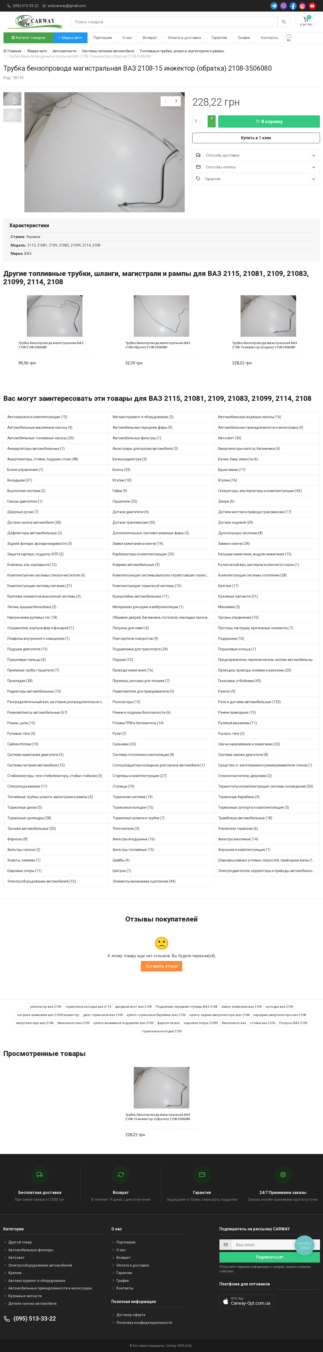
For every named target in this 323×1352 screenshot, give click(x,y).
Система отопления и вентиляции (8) (143, 755)
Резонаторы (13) (126, 702)
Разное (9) (227, 692)
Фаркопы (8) (17, 839)
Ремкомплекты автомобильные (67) (37, 713)
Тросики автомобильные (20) (31, 829)
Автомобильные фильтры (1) (137, 438)
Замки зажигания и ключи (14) (138, 544)
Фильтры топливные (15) (133, 850)
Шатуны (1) (122, 871)
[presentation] (166, 101)
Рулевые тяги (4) (21, 734)
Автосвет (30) (229, 438)
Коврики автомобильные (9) (136, 565)
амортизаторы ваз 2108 (34, 1023)
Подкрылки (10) (231, 639)
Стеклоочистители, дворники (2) (245, 776)
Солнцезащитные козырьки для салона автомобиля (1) (159, 765)
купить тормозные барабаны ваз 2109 (156, 1015)
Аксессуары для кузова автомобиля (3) (145, 449)
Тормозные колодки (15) (133, 808)
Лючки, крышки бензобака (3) (31, 607)
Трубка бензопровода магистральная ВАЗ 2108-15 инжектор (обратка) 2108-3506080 (157, 1117)
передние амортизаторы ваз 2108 (279, 1015)
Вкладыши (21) (19, 480)
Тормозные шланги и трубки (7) (139, 818)
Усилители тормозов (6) (238, 829)
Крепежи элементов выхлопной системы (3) (44, 597)
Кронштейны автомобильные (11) (141, 597)
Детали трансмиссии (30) (134, 523)
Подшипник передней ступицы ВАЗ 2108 (186, 1006)
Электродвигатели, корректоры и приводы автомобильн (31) (269, 871)
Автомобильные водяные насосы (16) (249, 417)
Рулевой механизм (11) (237, 723)
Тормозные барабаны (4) (239, 797)
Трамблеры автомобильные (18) (245, 818)
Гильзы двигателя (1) (24, 502)
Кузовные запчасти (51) (238, 597)
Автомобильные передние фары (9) (142, 428)
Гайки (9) (120, 491)
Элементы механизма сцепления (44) (144, 882)
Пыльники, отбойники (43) (239, 681)
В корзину (269, 121)
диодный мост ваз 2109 (133, 1006)
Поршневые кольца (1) (237, 649)
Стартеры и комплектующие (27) (140, 776)
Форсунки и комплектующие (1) (244, 850)
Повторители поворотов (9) (135, 639)
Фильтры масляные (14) (238, 839)
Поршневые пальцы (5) (26, 660)
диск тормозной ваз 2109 (103, 1015)
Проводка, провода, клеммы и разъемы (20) (254, 670)
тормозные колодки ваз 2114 (88, 1006)
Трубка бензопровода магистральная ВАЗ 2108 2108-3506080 (51, 345)
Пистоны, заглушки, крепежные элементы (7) (255, 628)
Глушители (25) (125, 502)
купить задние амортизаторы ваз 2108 (219, 1015)
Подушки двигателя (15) (27, 649)
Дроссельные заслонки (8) (240, 533)
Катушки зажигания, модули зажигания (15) (255, 554)
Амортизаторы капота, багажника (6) (249, 449)
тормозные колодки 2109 (161, 1031)
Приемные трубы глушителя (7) (33, 670)
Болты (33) (121, 470)
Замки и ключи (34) (234, 544)
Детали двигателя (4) (131, 512)
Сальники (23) (124, 744)
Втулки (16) (227, 480)
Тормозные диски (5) (24, 808)
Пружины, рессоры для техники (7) (141, 681)
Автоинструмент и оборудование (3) (143, 417)
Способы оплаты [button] (256, 167)
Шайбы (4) (121, 860)
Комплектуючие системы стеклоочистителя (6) (46, 575)
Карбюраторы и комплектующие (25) (143, 554)
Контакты (269, 37)
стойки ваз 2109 (262, 1023)
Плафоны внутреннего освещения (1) (38, 639)
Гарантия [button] (256, 178)
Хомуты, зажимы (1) (23, 860)
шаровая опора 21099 (201, 1023)
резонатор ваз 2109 (45, 1006)
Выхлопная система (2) (26, 491)
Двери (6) (226, 502)
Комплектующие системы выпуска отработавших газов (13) (162, 575)
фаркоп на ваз (168, 1023)
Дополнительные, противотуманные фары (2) (151, 533)
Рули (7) (119, 734)
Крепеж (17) (228, 586)
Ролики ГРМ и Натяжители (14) (138, 723)
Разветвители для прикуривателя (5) (143, 692)
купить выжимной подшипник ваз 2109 (123, 1023)
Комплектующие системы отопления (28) (252, 575)
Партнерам (102, 37)
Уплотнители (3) (126, 829)
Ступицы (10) (123, 787)
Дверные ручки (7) (22, 512)
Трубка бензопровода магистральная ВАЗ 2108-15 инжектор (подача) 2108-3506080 (264, 345)
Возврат (150, 37)
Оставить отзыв (161, 966)
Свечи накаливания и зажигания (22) (249, 744)
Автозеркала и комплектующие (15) (37, 417)
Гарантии (219, 37)
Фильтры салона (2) (23, 850)
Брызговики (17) (231, 470)
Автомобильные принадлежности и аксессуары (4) (260, 428)
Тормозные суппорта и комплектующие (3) (253, 808)
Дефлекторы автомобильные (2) (34, 533)
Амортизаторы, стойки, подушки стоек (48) (42, 459)
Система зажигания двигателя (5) (35, 755)
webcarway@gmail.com (67, 6)
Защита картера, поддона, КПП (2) (35, 554)
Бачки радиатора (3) (130, 459)
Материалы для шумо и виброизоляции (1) (148, 607)
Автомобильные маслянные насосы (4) (39, 428)
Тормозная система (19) (133, 797)
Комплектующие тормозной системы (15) (147, 586)
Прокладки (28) (20, 681)
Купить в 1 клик (256, 137)
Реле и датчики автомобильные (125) (249, 702)
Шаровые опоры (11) (24, 871)
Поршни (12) (123, 660)
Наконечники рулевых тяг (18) (32, 618)
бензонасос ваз (234, 1023)
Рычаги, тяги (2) (231, 734)
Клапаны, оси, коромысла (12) (32, 565)
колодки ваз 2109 (279, 1006)
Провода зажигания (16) (133, 670)
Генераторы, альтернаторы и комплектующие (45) (260, 491)
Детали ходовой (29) (235, 523)
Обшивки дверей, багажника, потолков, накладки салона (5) (163, 618)
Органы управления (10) (238, 618)
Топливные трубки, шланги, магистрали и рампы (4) (50, 797)
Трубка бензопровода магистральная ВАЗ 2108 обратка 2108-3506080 (157, 345)
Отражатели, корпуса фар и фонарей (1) (40, 628)
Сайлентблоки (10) (22, 744)
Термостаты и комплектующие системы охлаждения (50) (265, 787)
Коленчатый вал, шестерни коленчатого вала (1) (258, 565)
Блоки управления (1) (25, 470)
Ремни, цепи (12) (21, 723)
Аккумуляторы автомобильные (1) (36, 449)
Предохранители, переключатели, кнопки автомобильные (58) (269, 660)
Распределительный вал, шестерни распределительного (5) (57, 702)
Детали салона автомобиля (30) (34, 523)
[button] (246, 1301)
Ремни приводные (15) (237, 713)
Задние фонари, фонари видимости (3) (39, 544)
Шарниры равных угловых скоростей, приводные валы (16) (267, 860)
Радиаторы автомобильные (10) (34, 692)
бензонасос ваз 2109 (73, 1023)
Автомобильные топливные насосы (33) (40, 438)
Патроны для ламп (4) (131, 628)
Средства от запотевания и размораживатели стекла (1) (265, 765)
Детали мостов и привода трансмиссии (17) (254, 512)
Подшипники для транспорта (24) (140, 649)
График (244, 37)
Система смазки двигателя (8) (243, 755)
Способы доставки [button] (256, 155)
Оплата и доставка (184, 37)
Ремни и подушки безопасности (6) (142, 713)
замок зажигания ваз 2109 (241, 1006)
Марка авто (70, 37)
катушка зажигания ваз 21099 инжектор (48, 1015)
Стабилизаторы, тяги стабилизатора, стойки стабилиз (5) (54, 776)
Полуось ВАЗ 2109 (293, 1023)
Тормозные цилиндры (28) (29, 818)
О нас (127, 37)
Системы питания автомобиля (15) (36, 765)
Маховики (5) (229, 607)
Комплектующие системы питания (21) (39, 586)
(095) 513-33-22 (25, 6)
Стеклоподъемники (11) (27, 787)
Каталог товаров (28, 37)
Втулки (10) (122, 480)
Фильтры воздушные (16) (134, 839)
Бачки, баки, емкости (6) (238, 459)
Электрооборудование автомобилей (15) (41, 882)
